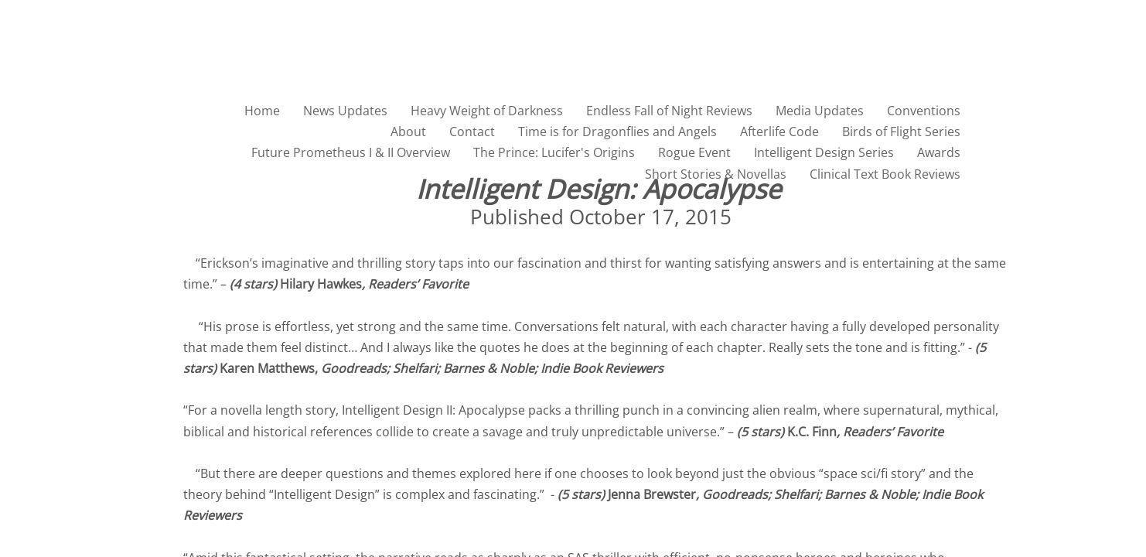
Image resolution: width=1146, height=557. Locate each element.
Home (262, 110)
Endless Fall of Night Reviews (669, 110)
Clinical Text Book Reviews (885, 174)
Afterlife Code (779, 131)
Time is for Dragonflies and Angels (617, 131)
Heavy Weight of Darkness (487, 110)
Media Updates (820, 110)
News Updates (345, 110)
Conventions (923, 110)
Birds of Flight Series (901, 131)
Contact (472, 131)
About (408, 131)
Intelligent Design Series (824, 152)
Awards (938, 152)
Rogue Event (694, 152)
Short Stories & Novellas (715, 174)
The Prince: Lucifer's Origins (554, 152)
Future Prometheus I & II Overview (350, 152)
